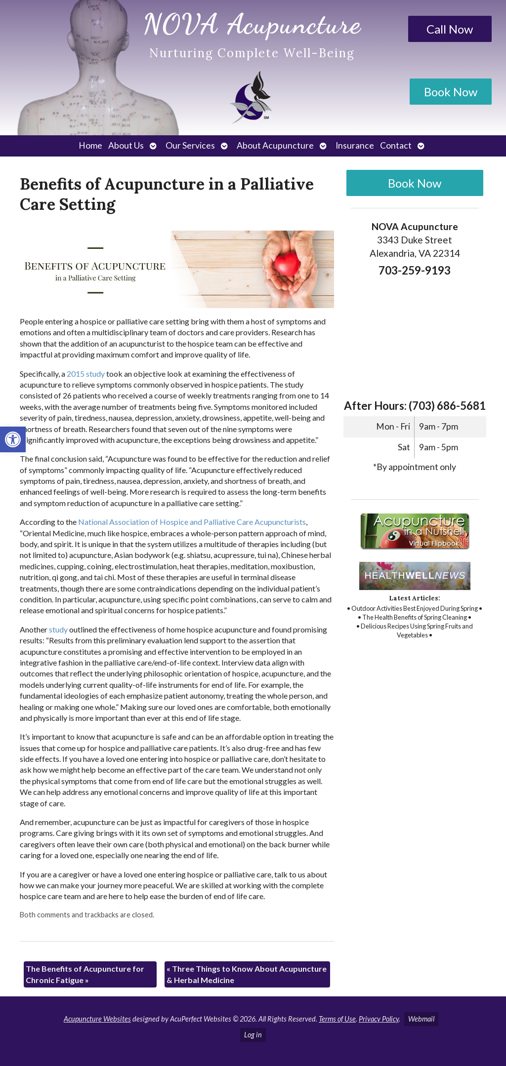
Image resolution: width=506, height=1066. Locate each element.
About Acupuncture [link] (275, 145)
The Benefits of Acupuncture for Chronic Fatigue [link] (85, 974)
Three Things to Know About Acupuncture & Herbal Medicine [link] (247, 974)
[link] (13, 439)
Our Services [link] (190, 145)
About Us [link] (126, 145)
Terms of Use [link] (337, 1019)
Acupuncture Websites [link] (97, 1019)
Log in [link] (253, 1034)
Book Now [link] (450, 91)
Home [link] (90, 145)
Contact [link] (396, 145)
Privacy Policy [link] (379, 1019)
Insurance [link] (355, 145)
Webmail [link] (421, 1019)
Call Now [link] (449, 29)
